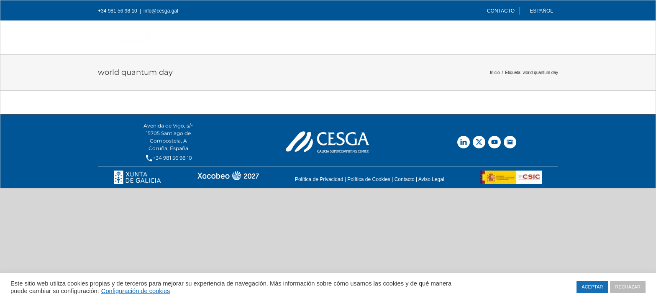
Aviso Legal (431, 179)
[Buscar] (555, 35)
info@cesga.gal (161, 11)
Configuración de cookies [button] (135, 291)
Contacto (405, 179)
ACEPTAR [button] (592, 286)
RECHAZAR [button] (628, 286)
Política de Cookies (368, 179)
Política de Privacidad (319, 179)
